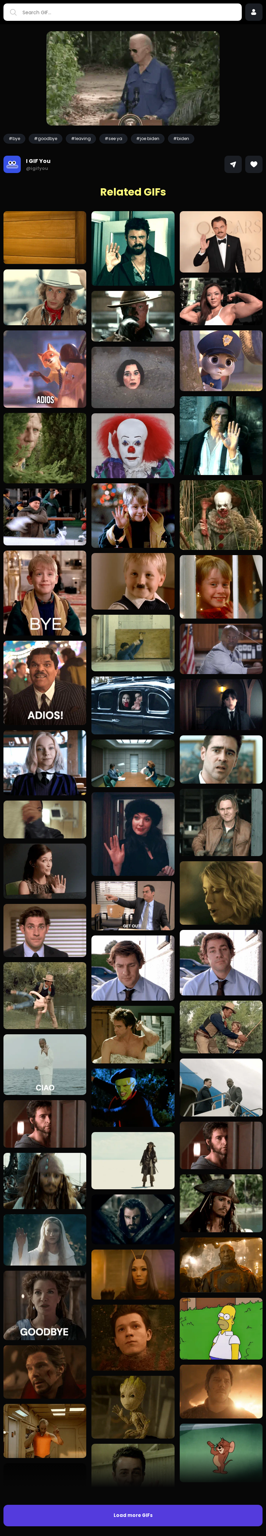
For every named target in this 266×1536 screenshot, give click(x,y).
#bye (14, 138)
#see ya (113, 138)
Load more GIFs (133, 1515)
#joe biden (147, 138)
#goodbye (45, 138)
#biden (181, 138)
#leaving (81, 138)
